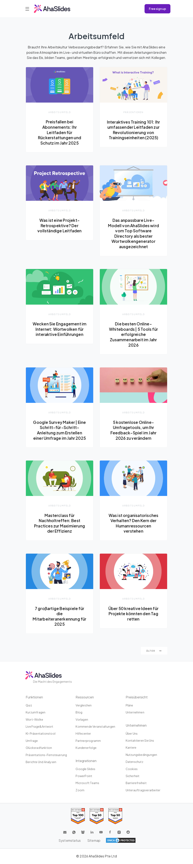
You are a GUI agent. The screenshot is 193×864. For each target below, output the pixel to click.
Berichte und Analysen (41, 762)
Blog (79, 712)
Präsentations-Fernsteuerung (46, 755)
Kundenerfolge (86, 748)
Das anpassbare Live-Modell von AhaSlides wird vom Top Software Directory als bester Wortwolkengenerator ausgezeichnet (133, 233)
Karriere (131, 748)
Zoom (80, 790)
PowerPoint (84, 776)
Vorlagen (82, 719)
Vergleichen (84, 705)
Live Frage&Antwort (39, 726)
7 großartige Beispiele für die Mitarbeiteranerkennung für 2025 (59, 616)
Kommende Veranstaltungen (95, 726)
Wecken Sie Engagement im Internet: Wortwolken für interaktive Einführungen (59, 332)
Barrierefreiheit (136, 783)
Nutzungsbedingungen (141, 755)
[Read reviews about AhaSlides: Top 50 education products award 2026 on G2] (96, 816)
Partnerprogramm (88, 741)
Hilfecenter (83, 734)
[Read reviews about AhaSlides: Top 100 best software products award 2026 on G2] (78, 816)
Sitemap (93, 840)
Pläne (129, 705)
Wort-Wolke (34, 719)
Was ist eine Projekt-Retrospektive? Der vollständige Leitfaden (59, 225)
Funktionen (34, 697)
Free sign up (157, 9)
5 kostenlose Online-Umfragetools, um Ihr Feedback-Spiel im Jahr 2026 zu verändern (133, 430)
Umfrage (32, 741)
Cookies (132, 769)
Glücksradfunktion (39, 748)
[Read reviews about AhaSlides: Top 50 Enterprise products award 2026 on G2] (115, 816)
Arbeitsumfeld (59, 112)
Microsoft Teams (87, 783)
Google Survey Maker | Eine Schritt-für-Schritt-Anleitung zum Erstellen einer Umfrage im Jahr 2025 (59, 430)
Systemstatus (70, 840)
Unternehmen (135, 712)
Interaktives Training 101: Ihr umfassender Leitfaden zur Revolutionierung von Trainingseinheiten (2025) (133, 129)
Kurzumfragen (35, 712)
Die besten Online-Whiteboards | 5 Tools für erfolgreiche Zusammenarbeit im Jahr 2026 (133, 334)
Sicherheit (133, 776)
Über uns (132, 733)
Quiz (29, 705)
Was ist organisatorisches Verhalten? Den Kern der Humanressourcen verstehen (133, 523)
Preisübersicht (137, 697)
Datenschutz (134, 762)
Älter (154, 651)
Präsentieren (133, 112)
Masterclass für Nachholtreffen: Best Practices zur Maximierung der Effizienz (59, 523)
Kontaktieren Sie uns (140, 740)
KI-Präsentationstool (40, 734)
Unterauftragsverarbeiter (143, 790)
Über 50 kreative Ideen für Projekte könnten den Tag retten (133, 614)
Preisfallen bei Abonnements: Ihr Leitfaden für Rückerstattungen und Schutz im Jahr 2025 (59, 132)
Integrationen (86, 761)
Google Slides (85, 769)
